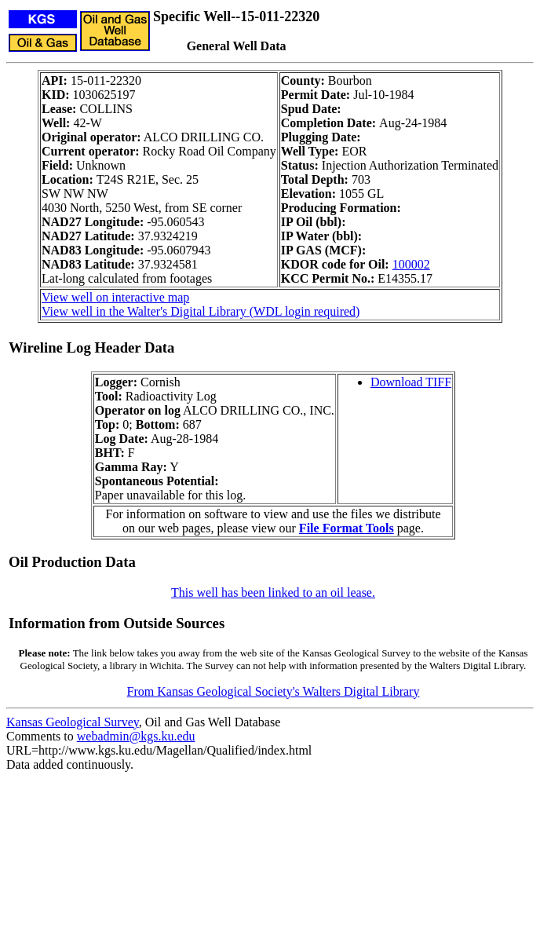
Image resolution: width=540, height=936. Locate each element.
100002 (411, 264)
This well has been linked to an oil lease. (273, 592)
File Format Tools (346, 528)
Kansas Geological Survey (72, 722)
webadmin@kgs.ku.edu (136, 736)
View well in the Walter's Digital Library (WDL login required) (200, 311)
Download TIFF (410, 382)
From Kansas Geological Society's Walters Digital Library (273, 691)
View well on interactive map (115, 297)
